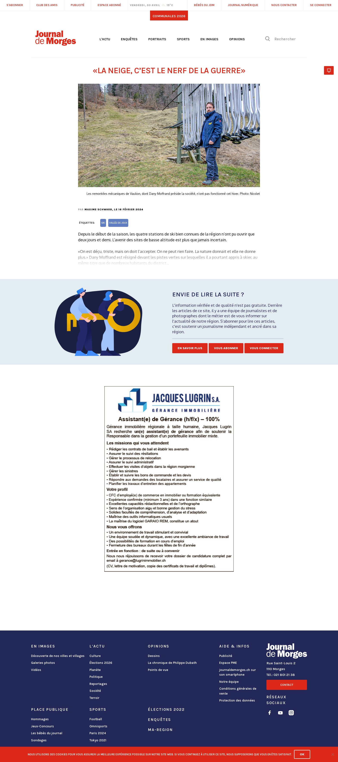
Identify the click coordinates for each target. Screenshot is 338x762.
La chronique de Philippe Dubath (172, 663)
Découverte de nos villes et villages (57, 656)
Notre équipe (229, 682)
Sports (183, 39)
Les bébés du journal (46, 733)
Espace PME (228, 663)
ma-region (160, 729)
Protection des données (237, 700)
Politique (96, 677)
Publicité (225, 656)
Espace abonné (109, 5)
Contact (286, 685)
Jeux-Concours (42, 726)
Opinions (237, 39)
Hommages (40, 719)
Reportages (98, 684)
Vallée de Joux (118, 222)
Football (95, 719)
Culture (95, 656)
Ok (302, 754)
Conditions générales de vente (237, 691)
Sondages (39, 740)
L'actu (104, 39)
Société (95, 691)
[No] (332, 754)
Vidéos (36, 670)
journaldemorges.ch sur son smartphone (237, 672)
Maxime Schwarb (98, 209)
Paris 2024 (97, 733)
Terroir (94, 698)
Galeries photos (43, 663)
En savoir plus (190, 348)
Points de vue (158, 670)
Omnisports (98, 726)
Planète (95, 670)
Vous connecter (264, 348)
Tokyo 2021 (97, 740)
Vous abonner (226, 348)
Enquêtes (129, 39)
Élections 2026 (100, 663)
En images (209, 39)
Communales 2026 (169, 16)
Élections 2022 (166, 709)
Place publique (49, 709)
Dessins (154, 656)
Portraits (157, 39)
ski (103, 222)
